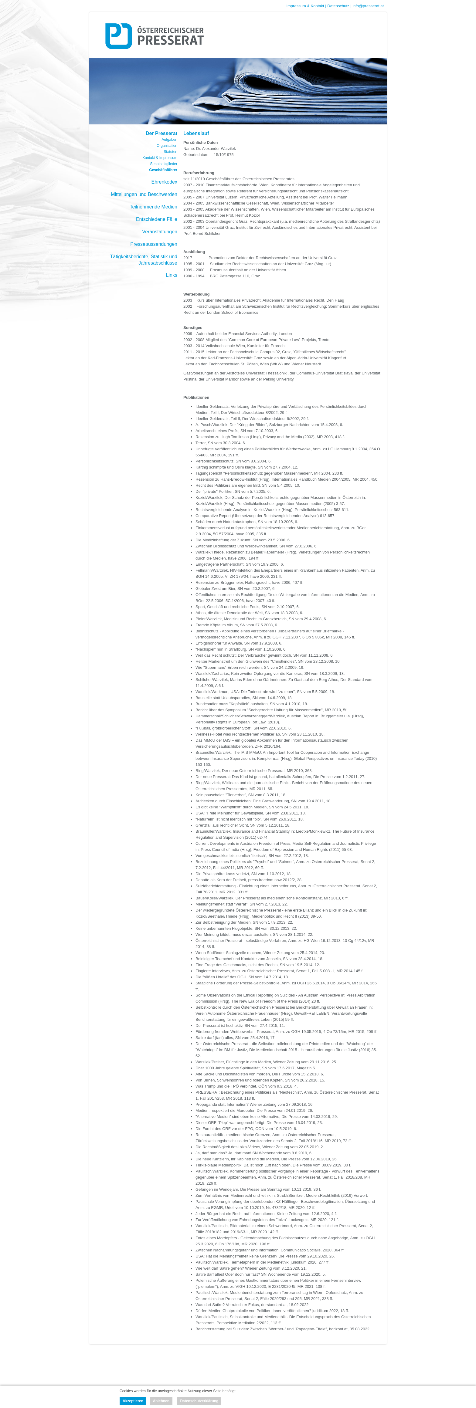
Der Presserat (161, 133)
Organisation (167, 146)
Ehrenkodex (164, 181)
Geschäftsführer (163, 170)
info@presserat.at (368, 6)
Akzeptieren (133, 1401)
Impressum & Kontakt (305, 6)
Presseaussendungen (153, 244)
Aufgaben (169, 139)
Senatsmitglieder (163, 164)
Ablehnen (161, 1401)
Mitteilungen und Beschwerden (144, 194)
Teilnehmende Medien (153, 206)
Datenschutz (338, 6)
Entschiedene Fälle (156, 219)
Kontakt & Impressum (159, 158)
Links (171, 275)
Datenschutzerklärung (199, 1401)
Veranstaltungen (159, 231)
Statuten (170, 152)
